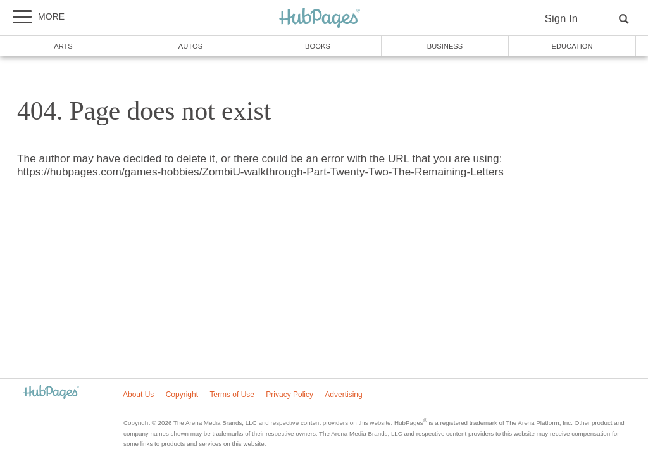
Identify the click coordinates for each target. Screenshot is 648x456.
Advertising (343, 394)
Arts (63, 46)
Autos (190, 46)
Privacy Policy (289, 394)
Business (445, 46)
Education (571, 46)
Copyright (182, 394)
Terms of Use (231, 394)
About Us (138, 394)
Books (317, 46)
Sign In (561, 19)
